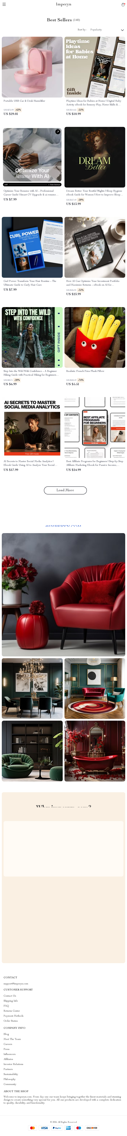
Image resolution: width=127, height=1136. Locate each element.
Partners (8, 1069)
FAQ (6, 1006)
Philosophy (10, 1079)
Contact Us (10, 996)
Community (10, 1084)
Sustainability (11, 1074)
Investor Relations (13, 1064)
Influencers (10, 1054)
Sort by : (82, 30)
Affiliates (8, 1059)
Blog (6, 1034)
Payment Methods (13, 1016)
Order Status (11, 1021)
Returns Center (12, 1011)
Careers (8, 1044)
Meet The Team (12, 1039)
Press (6, 1049)
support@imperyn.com (16, 984)
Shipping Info (11, 1001)
